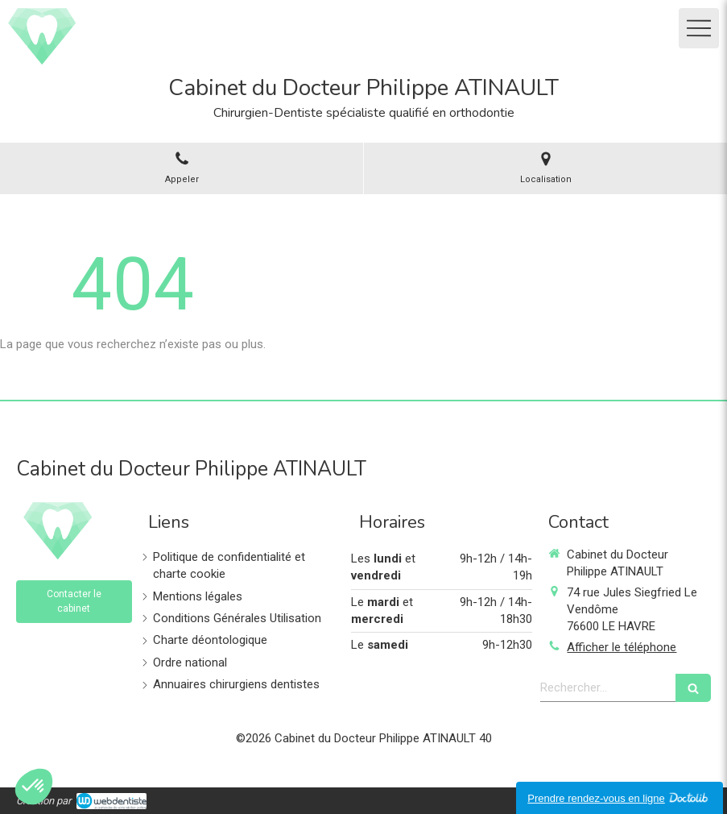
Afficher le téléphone (621, 647)
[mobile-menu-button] (699, 28)
